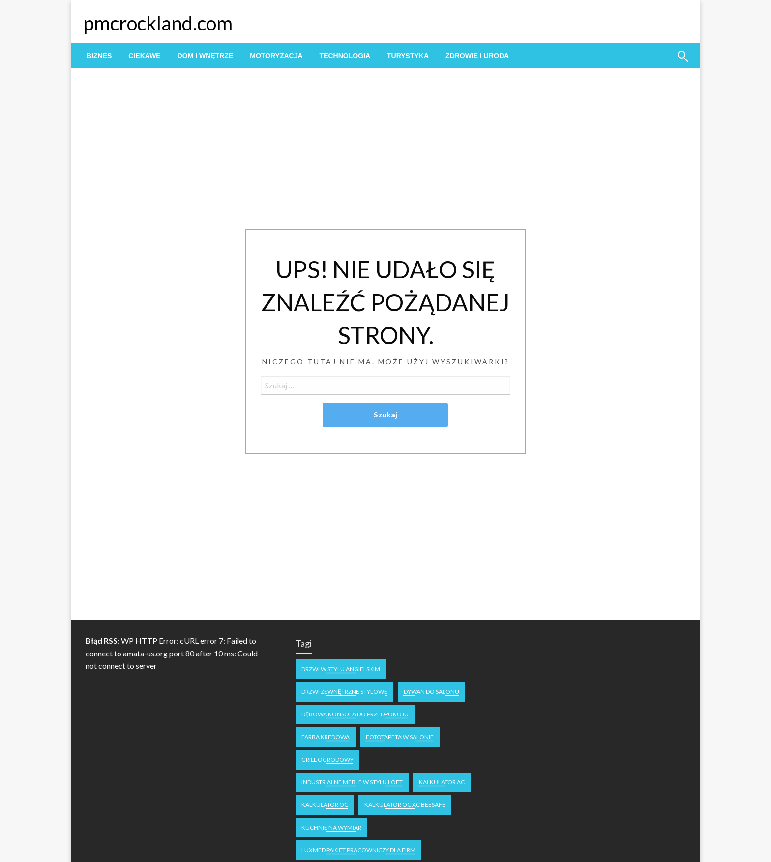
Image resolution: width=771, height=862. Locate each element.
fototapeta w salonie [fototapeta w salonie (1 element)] (400, 737)
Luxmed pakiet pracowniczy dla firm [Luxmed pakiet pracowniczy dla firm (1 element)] (358, 850)
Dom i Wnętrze (206, 55)
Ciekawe (144, 55)
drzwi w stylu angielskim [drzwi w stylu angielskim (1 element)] (340, 669)
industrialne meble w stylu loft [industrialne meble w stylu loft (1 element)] (352, 782)
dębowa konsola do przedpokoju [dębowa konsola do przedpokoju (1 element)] (355, 714)
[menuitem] (99, 55)
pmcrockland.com (158, 23)
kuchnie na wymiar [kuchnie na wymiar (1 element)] (331, 827)
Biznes (99, 55)
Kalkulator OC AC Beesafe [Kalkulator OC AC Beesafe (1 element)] (404, 804)
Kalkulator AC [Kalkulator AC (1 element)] (442, 782)
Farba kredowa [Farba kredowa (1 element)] (325, 737)
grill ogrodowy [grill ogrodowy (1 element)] (327, 759)
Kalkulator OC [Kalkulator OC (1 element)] (324, 804)
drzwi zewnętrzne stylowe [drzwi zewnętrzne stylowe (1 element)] (344, 691)
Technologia (345, 55)
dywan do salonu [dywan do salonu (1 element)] (431, 691)
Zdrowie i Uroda (477, 55)
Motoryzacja (276, 55)
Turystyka (408, 55)
